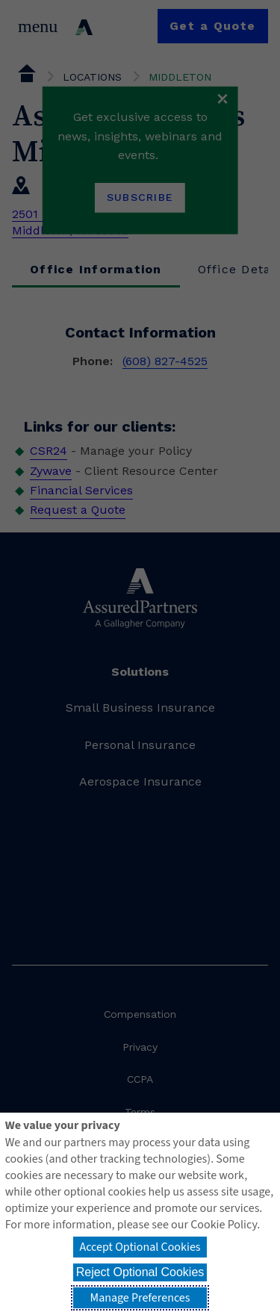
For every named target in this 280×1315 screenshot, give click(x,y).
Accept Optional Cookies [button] (139, 1247)
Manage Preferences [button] (140, 1298)
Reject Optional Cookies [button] (140, 1272)
